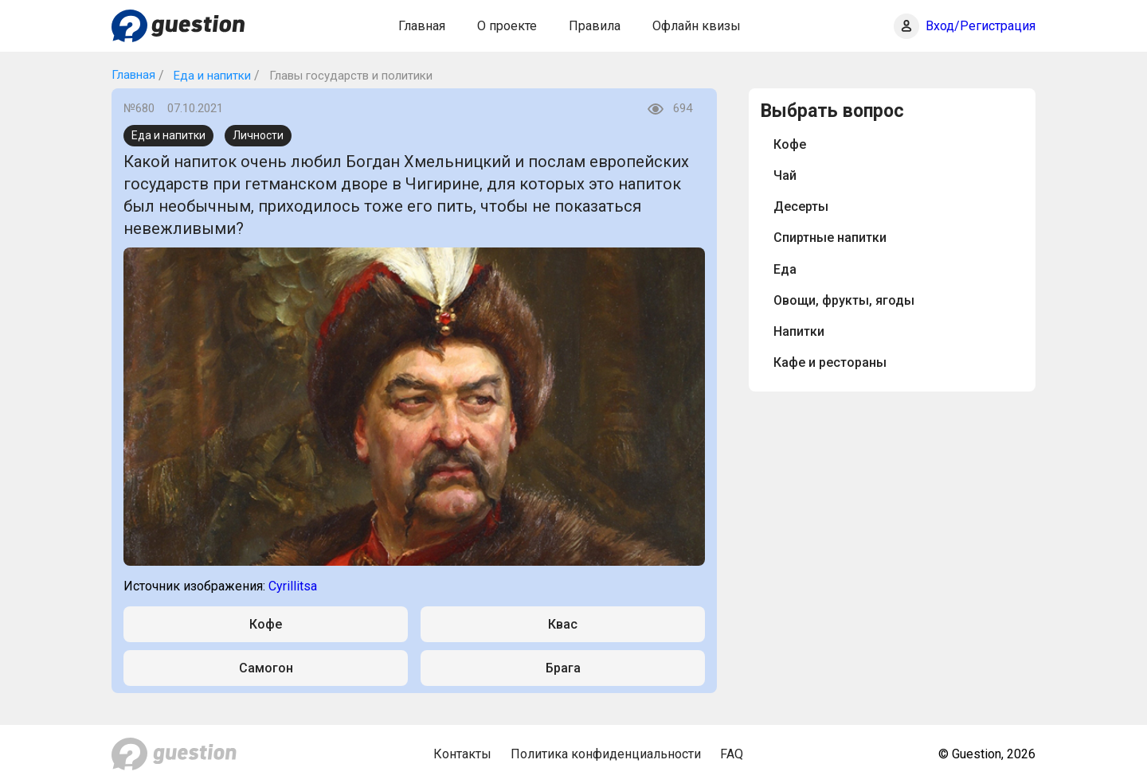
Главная (421, 25)
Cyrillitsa (292, 586)
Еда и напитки (210, 75)
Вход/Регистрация (980, 25)
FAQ (731, 754)
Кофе (265, 624)
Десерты (800, 206)
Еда (785, 269)
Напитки (798, 331)
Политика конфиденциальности (606, 754)
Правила (594, 25)
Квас (562, 624)
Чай (785, 175)
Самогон (266, 668)
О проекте (507, 25)
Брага (563, 668)
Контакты (462, 754)
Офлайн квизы (696, 25)
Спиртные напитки (830, 237)
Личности (258, 135)
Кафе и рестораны (830, 362)
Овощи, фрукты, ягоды (843, 300)
